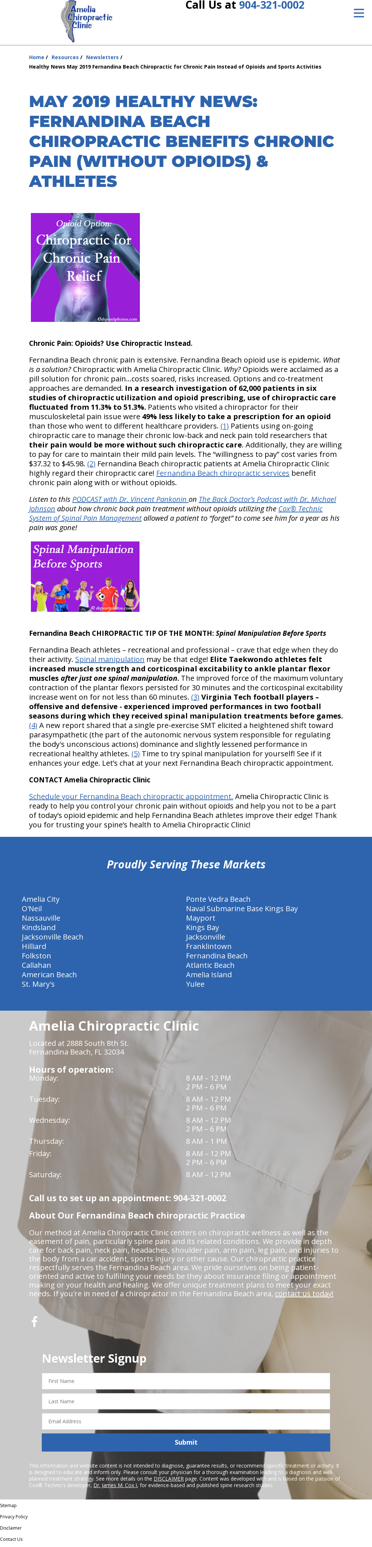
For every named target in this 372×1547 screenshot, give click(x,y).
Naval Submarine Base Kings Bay (242, 911)
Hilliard (34, 949)
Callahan (36, 968)
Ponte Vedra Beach (218, 901)
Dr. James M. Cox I (115, 1487)
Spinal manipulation (110, 662)
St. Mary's (38, 986)
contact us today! (304, 1296)
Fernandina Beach (217, 958)
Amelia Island (209, 977)
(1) (225, 428)
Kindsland (39, 930)
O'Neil (32, 911)
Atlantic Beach (210, 968)
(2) (91, 466)
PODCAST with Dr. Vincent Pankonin (130, 502)
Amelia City (41, 901)
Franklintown (209, 949)
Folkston (36, 958)
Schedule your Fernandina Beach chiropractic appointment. (131, 799)
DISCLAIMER (169, 1481)
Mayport (200, 920)
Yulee (195, 986)
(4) (33, 728)
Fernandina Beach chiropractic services (223, 475)
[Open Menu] (359, 13)
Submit (186, 1444)
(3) (195, 699)
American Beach (49, 977)
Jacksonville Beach (53, 939)
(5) (136, 756)
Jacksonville (205, 939)
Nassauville (41, 920)
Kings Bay (202, 930)
